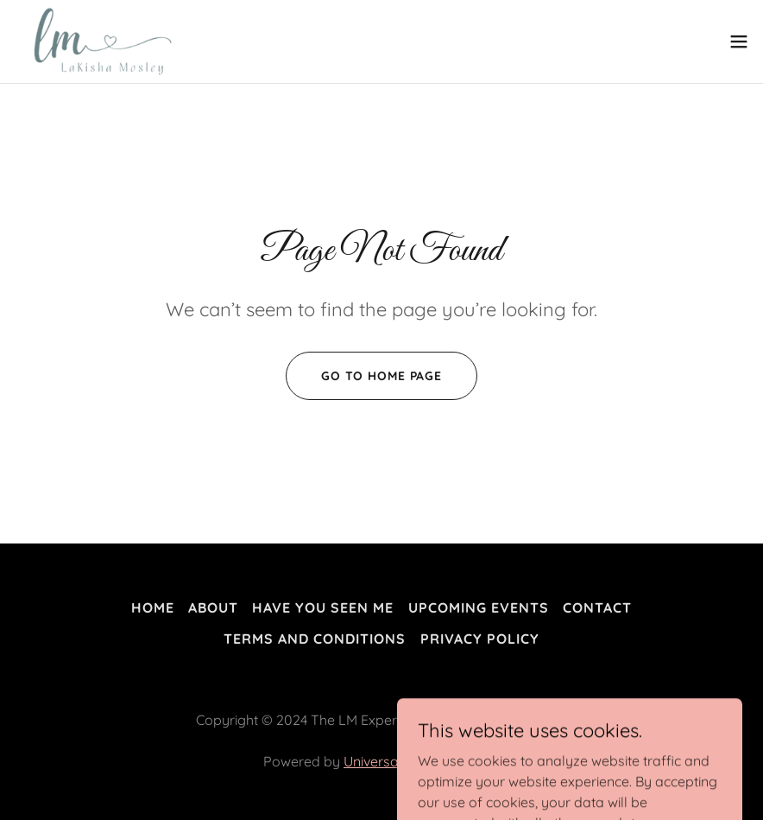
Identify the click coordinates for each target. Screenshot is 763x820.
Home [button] (152, 607)
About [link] (213, 607)
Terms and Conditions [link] (315, 638)
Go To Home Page (381, 376)
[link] (98, 41)
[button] (739, 41)
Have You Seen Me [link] (323, 607)
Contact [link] (597, 607)
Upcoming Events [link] (478, 607)
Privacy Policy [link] (479, 638)
